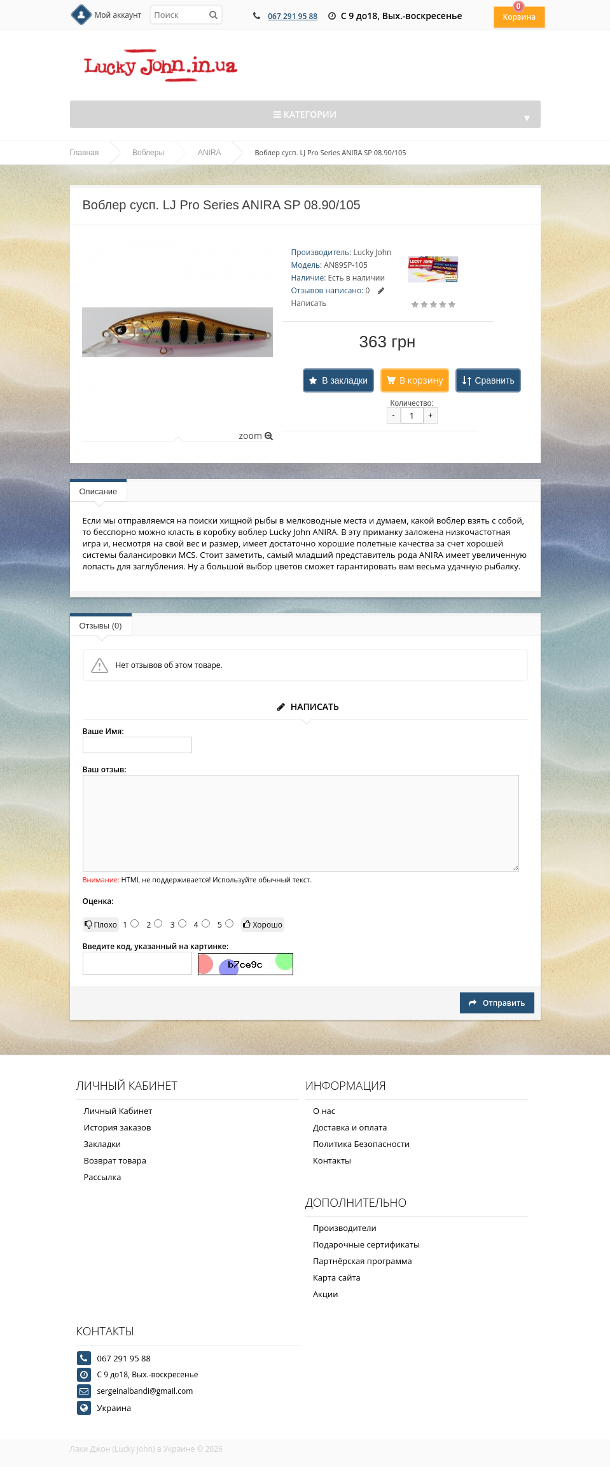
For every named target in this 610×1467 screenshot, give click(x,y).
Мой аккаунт (118, 15)
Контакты (332, 1160)
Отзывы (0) (101, 625)
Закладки (102, 1144)
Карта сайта (337, 1277)
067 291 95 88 (292, 16)
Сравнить (494, 380)
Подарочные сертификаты (366, 1244)
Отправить (497, 1003)
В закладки (345, 380)
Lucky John (372, 252)
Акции (325, 1294)
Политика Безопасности (361, 1144)
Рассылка (102, 1177)
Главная (84, 152)
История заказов (117, 1127)
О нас (324, 1110)
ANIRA (209, 152)
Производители (345, 1228)
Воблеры (148, 152)
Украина (114, 1408)
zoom (255, 435)
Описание (99, 491)
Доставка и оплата (350, 1127)
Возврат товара (115, 1160)
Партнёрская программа (362, 1261)
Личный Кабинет (118, 1110)
